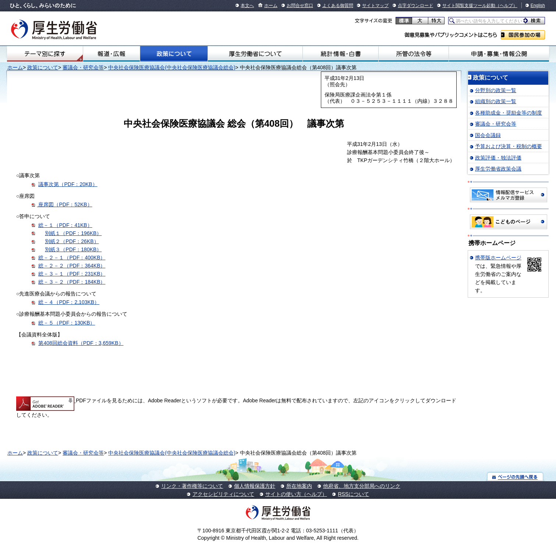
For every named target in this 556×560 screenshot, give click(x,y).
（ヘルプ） (506, 5)
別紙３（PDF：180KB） (73, 249)
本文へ (247, 5)
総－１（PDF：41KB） (65, 225)
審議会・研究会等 (83, 67)
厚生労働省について (255, 54)
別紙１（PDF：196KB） (73, 233)
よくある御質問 (337, 5)
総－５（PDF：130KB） (66, 323)
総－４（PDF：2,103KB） (68, 302)
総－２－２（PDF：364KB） (71, 266)
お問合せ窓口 (300, 5)
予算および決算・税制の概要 (508, 146)
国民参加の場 (523, 34)
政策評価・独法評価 (498, 158)
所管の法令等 (414, 54)
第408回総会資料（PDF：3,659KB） (80, 343)
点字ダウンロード (415, 5)
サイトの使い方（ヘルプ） (296, 494)
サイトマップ (375, 5)
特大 (436, 20)
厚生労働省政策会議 (498, 169)
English (538, 5)
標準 (404, 20)
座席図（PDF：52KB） (64, 204)
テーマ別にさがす (45, 53)
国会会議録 (488, 135)
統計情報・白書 (340, 54)
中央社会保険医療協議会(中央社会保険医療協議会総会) (171, 67)
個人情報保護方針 (254, 486)
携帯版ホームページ (498, 257)
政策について (174, 54)
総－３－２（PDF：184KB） (71, 282)
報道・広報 (111, 54)
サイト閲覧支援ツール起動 (468, 5)
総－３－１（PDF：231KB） (71, 274)
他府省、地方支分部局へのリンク (361, 486)
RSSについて (353, 494)
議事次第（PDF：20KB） (67, 184)
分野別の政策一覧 (495, 90)
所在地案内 (299, 486)
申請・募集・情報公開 (499, 54)
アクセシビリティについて (223, 494)
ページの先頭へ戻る (515, 477)
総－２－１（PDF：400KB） (71, 257)
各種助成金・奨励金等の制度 (508, 113)
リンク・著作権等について (192, 486)
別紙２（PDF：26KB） (72, 241)
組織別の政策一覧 (495, 101)
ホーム (270, 5)
